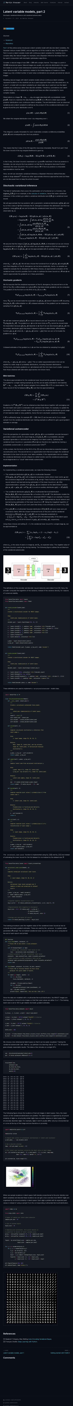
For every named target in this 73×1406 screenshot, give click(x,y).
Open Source (28, 7)
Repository (9, 48)
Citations (38, 7)
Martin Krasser (13, 2)
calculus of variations (38, 198)
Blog (11, 7)
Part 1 (5, 52)
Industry (19, 7)
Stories (46, 7)
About (6, 7)
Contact (53, 7)
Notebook (8, 45)
